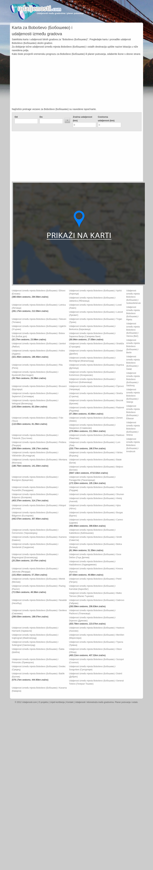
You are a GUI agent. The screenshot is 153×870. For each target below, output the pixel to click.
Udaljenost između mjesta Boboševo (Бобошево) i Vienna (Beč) (133, 329)
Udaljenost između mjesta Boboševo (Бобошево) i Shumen (96, 494)
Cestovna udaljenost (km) (106, 119)
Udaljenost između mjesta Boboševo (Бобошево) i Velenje (133, 395)
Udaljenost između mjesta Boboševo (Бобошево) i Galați (133, 362)
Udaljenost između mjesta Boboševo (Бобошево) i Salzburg (133, 379)
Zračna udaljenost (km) (82, 119)
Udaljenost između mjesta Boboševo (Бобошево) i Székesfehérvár (133, 296)
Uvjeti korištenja (57, 702)
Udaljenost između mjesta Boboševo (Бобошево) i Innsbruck (133, 445)
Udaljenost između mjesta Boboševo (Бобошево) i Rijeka (133, 313)
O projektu (43, 702)
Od (16, 117)
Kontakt (69, 702)
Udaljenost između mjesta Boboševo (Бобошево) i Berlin (133, 346)
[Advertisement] (76, 82)
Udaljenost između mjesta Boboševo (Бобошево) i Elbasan (133, 412)
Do (41, 117)
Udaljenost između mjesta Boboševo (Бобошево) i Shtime (133, 428)
